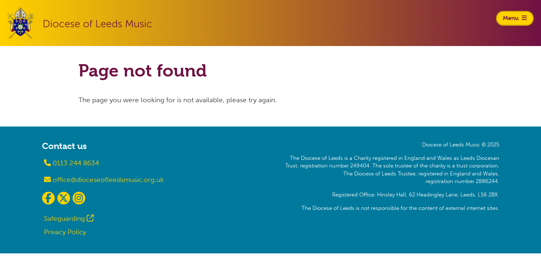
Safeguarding (64, 218)
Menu (515, 17)
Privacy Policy (65, 232)
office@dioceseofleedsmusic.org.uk (104, 179)
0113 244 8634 (71, 163)
